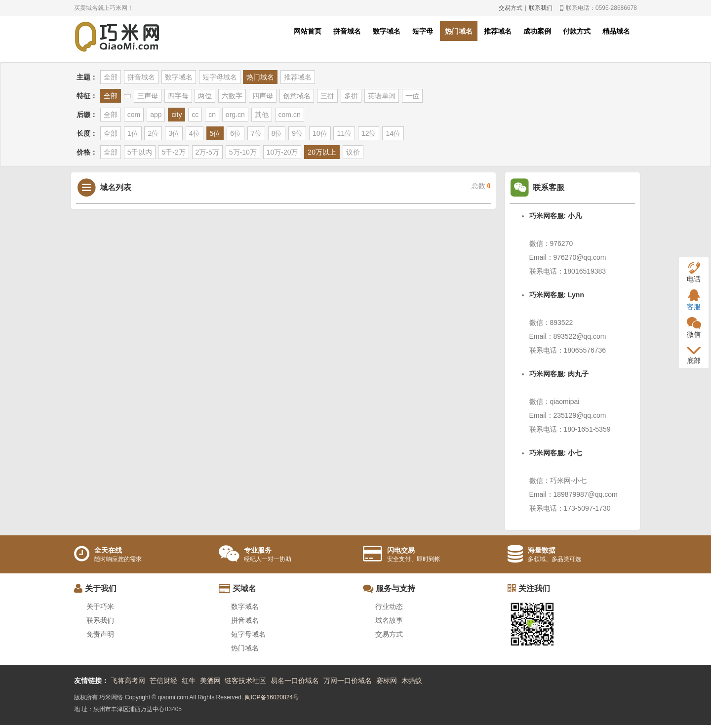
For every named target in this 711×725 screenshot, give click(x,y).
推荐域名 (498, 31)
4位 (194, 133)
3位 (173, 133)
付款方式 (577, 31)
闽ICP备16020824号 (272, 697)
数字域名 (386, 31)
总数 (481, 186)
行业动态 (389, 606)
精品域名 (616, 31)
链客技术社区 (245, 681)
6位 (235, 133)
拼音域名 (347, 31)
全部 (111, 77)
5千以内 (139, 152)
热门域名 (459, 31)
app (155, 115)
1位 (132, 133)
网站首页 (307, 31)
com (133, 115)
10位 (320, 133)
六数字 (232, 96)
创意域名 (297, 96)
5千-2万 (173, 152)
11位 (344, 133)
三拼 (327, 96)
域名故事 (389, 620)
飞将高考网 (128, 681)
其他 (262, 115)
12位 (368, 133)
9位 (297, 133)
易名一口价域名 (295, 681)
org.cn (235, 115)
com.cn (289, 115)
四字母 (178, 96)
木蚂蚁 (411, 681)
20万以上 (322, 152)
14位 (393, 133)
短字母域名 (219, 77)
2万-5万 (207, 152)
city (176, 115)
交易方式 (510, 7)
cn (212, 115)
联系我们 (541, 7)
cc (195, 115)
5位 (215, 133)
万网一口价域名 (347, 681)
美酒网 (210, 681)
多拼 (351, 96)
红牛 (189, 681)
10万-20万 (282, 152)
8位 (277, 133)
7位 (256, 133)
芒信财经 (163, 681)
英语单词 (381, 96)
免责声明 (100, 634)
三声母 (147, 96)
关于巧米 (100, 606)
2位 (153, 133)
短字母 (422, 31)
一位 (412, 96)
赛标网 (386, 681)
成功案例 (537, 31)
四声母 (262, 96)
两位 (205, 96)
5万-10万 (243, 152)
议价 (353, 152)
